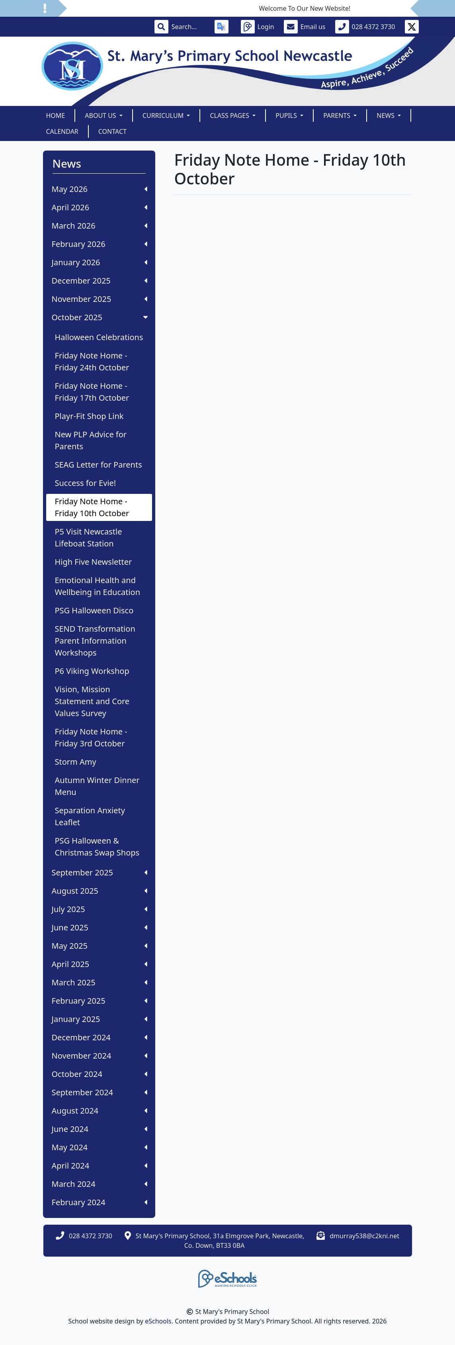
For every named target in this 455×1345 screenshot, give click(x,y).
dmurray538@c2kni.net (364, 1235)
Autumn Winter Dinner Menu (97, 786)
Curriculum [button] (164, 115)
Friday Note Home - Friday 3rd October (91, 737)
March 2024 (99, 1184)
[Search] (188, 26)
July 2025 (99, 909)
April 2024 (99, 1165)
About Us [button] (101, 115)
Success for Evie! (85, 483)
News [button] (386, 115)
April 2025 (99, 964)
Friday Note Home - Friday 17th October (92, 391)
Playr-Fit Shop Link (89, 416)
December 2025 (99, 280)
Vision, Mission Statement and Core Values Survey (92, 701)
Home (55, 115)
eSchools (158, 1321)
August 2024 (99, 1110)
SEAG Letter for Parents (98, 464)
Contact (112, 131)
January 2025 (99, 1019)
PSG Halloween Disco (94, 610)
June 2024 (99, 1129)
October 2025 (101, 317)
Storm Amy (75, 761)
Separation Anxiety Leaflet (90, 816)
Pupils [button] (287, 115)
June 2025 (99, 927)
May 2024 (99, 1147)
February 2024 (99, 1202)
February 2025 (99, 1000)
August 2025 (99, 890)
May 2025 (99, 945)
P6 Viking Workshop (92, 671)
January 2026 (99, 262)
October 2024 (99, 1074)
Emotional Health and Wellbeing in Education (98, 586)
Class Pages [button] (230, 115)
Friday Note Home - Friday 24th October (92, 361)
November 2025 (99, 299)
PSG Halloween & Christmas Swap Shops (97, 846)
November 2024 (99, 1055)
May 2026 (99, 189)
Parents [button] (337, 115)
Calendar (62, 131)
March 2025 (99, 982)
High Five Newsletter (93, 561)
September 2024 (99, 1092)
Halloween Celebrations (99, 337)
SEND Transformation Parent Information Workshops (95, 640)
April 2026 (99, 207)
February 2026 (99, 244)
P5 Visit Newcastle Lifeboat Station (88, 537)
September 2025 (99, 872)
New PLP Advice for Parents (91, 440)
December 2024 (99, 1037)
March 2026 (99, 225)
